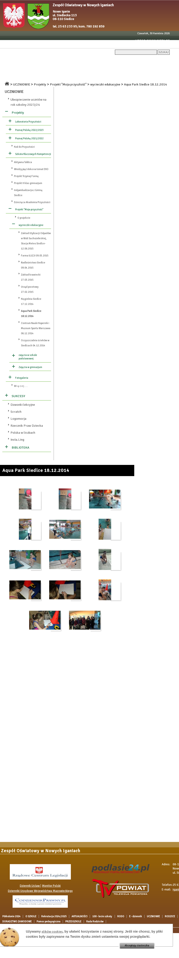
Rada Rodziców (37, 77)
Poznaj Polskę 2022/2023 (29, 130)
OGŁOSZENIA (71, 69)
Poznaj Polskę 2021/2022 (29, 138)
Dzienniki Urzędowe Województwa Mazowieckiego (40, 891)
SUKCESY (18, 396)
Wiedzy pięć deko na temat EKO (31, 169)
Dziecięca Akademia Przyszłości (32, 202)
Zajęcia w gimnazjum (30, 367)
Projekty (40, 84)
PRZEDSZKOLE (12, 77)
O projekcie (23, 217)
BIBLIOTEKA (20, 448)
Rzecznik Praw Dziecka (26, 426)
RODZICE (28, 69)
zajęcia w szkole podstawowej (28, 357)
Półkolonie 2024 (13, 61)
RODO (140, 61)
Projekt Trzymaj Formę (26, 176)
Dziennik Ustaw (30, 886)
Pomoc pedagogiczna (140, 69)
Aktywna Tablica (23, 162)
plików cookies (52, 932)
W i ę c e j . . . (21, 386)
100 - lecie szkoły (120, 61)
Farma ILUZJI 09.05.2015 (34, 255)
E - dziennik (157, 61)
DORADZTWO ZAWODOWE (103, 69)
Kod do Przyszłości (24, 146)
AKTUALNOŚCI (93, 61)
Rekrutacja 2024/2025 (63, 61)
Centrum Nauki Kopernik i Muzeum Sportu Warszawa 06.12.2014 (35, 328)
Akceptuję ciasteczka (137, 945)
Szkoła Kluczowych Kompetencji (33, 154)
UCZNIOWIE (9, 69)
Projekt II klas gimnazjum (28, 183)
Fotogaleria (21, 377)
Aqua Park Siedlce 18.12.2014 (145, 84)
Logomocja (18, 419)
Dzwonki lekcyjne (22, 405)
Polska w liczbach (22, 433)
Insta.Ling (17, 440)
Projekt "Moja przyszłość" (68, 84)
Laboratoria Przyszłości (28, 121)
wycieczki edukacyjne (105, 84)
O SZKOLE (36, 61)
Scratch (15, 412)
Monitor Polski (51, 886)
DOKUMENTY (48, 69)
